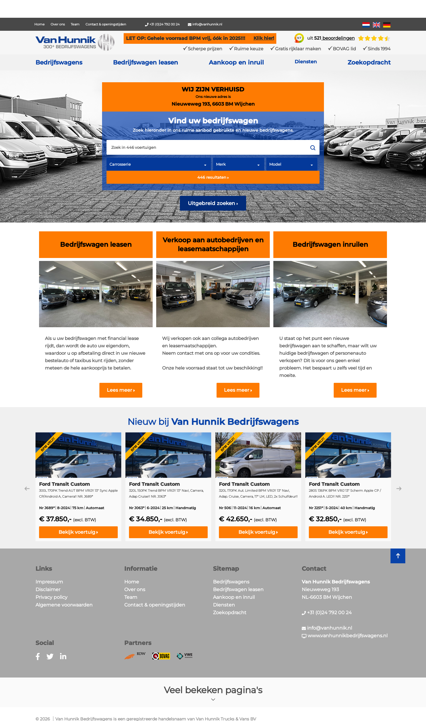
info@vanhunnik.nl (205, 24)
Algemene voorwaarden (64, 605)
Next (398, 489)
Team (75, 24)
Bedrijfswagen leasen (145, 62)
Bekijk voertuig (78, 532)
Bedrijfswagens (59, 62)
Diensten (224, 605)
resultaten (213, 177)
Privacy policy (51, 597)
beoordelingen (334, 38)
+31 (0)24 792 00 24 (162, 24)
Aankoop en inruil (236, 62)
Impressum (49, 582)
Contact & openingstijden (105, 24)
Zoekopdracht (369, 62)
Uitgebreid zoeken (213, 203)
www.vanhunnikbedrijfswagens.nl (345, 635)
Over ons (58, 24)
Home (39, 24)
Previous (27, 489)
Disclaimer (48, 589)
